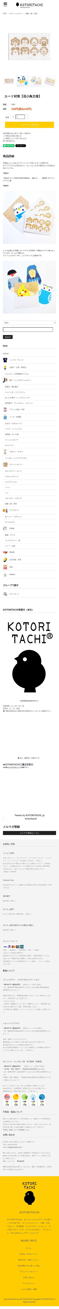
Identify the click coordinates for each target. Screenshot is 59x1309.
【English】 (20, 1161)
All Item (6, 354)
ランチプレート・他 (12, 540)
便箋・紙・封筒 (31, 14)
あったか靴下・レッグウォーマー (17, 398)
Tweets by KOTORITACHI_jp (29, 815)
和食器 (8, 552)
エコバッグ (9, 445)
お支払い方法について (28, 1254)
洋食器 (8, 528)
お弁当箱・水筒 (12, 560)
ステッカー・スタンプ (13, 498)
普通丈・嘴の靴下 (11, 387)
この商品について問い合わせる (14, 138)
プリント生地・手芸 (13, 409)
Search (8, 337)
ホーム (29, 1248)
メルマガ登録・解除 (28, 1289)
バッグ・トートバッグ (13, 429)
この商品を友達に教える (12, 136)
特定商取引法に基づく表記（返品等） (17, 133)
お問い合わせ (28, 1277)
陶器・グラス (10, 535)
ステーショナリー (16, 14)
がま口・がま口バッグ (13, 423)
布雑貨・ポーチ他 (11, 434)
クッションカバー (11, 440)
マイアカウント (28, 1283)
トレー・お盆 (10, 546)
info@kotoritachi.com (14, 1147)
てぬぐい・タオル (13, 451)
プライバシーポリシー (28, 1272)
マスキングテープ (11, 476)
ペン (6, 493)
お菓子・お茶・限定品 (14, 367)
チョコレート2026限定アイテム (17, 374)
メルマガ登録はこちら (29, 833)
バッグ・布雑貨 (12, 417)
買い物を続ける (9, 141)
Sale (8, 567)
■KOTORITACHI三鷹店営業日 (18, 765)
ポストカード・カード (13, 471)
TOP (4, 14)
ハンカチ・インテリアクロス (16, 458)
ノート (7, 487)
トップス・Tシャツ (13, 360)
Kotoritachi (31, 819)
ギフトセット (11, 594)
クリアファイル (11, 482)
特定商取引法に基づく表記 (29, 1266)
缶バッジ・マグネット (13, 517)
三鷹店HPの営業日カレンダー (27, 711)
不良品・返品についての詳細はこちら (16, 1130)
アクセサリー (11, 510)
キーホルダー (10, 522)
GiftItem (9, 574)
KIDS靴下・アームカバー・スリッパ (19, 403)
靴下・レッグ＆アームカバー (17, 380)
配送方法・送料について (28, 1260)
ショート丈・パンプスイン (15, 392)
